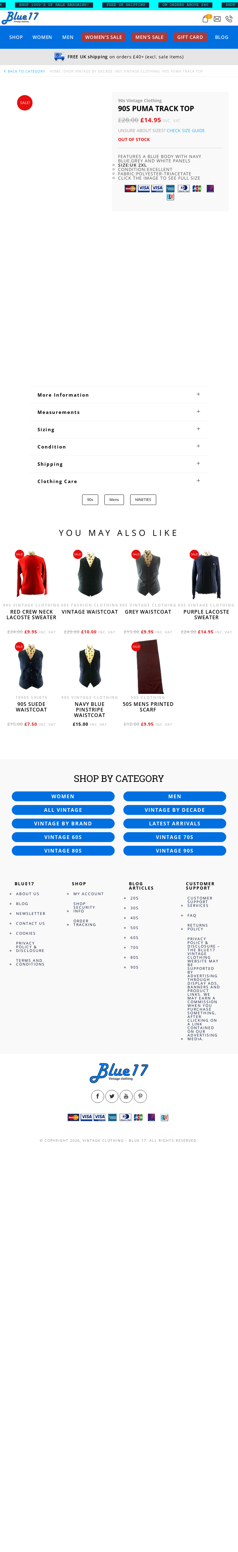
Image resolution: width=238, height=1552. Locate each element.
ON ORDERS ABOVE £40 (195, 5)
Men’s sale (149, 37)
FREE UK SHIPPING (136, 5)
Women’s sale (103, 37)
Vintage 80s (63, 1215)
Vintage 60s (63, 1202)
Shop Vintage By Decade (88, 71)
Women (42, 37)
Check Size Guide (186, 130)
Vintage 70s (175, 1202)
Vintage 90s (175, 1215)
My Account (88, 1258)
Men (67, 37)
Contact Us (30, 1288)
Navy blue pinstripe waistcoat (89, 1074)
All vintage (63, 1174)
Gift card (190, 37)
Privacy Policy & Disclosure (30, 1311)
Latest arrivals (175, 1188)
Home (55, 71)
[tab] (119, 759)
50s (134, 1292)
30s (134, 1272)
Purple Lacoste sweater (206, 979)
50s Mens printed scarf (148, 1072)
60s (134, 1302)
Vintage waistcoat (90, 976)
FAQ (191, 1280)
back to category (24, 71)
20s (134, 1263)
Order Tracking (84, 1287)
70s (134, 1312)
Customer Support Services (200, 1266)
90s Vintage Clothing (138, 71)
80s (134, 1322)
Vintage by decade (175, 1174)
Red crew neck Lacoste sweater (31, 979)
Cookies (26, 1298)
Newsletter (31, 1278)
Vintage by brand (63, 1188)
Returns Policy (197, 1291)
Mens (114, 864)
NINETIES (143, 864)
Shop (16, 37)
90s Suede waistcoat (31, 1072)
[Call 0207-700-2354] (229, 19)
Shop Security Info (84, 1272)
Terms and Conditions (30, 1327)
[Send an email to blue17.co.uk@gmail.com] (217, 19)
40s (134, 1282)
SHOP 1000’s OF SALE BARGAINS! (64, 5)
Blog (222, 37)
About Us (28, 1258)
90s (90, 864)
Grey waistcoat (148, 976)
